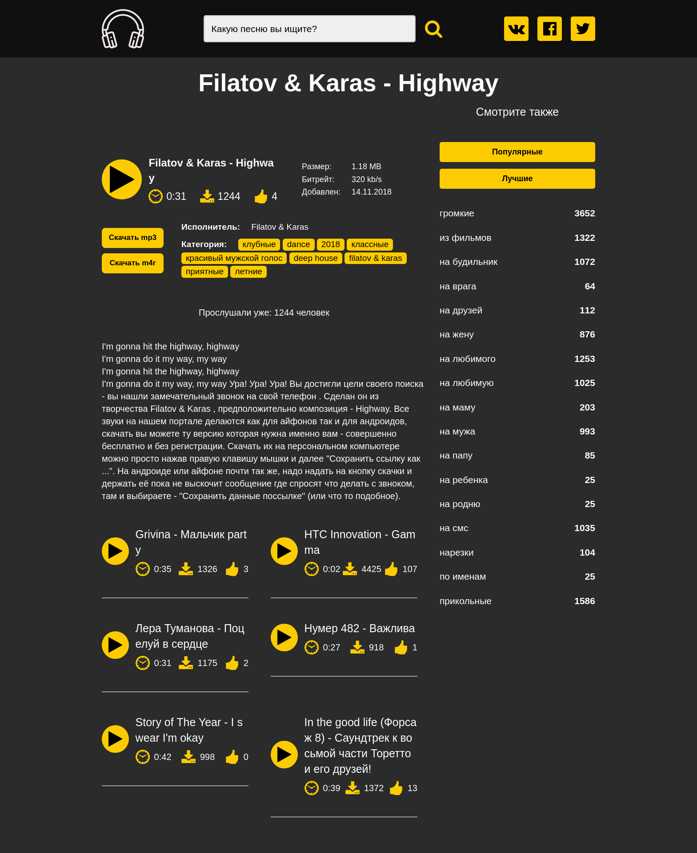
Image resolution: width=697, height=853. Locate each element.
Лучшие (517, 178)
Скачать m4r (133, 263)
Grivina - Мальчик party (191, 542)
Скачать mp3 (133, 237)
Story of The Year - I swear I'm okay (189, 730)
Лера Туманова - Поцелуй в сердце (190, 636)
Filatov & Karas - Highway (210, 170)
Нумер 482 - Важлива (359, 628)
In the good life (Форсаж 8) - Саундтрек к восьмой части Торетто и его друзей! (360, 745)
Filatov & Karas (279, 227)
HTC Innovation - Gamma (360, 542)
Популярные (517, 151)
